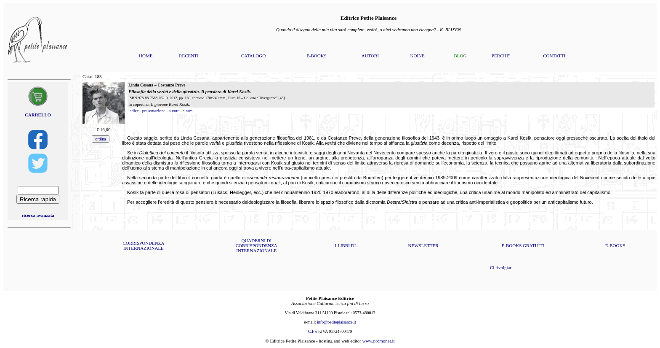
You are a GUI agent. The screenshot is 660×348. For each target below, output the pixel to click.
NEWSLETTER (423, 245)
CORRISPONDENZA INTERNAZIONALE (143, 245)
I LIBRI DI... (347, 245)
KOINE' (418, 55)
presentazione (153, 110)
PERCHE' (501, 55)
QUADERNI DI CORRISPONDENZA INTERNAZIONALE (256, 245)
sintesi (188, 110)
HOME (145, 55)
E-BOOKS (316, 55)
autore (174, 110)
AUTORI (370, 55)
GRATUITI (533, 245)
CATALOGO (253, 55)
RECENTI (188, 55)
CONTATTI (554, 55)
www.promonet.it (378, 340)
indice (133, 110)
